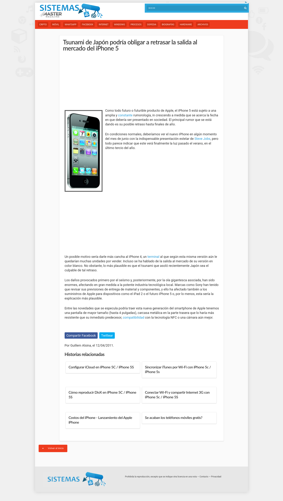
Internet (103, 25)
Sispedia (151, 25)
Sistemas (71, 11)
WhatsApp (70, 25)
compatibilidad (133, 317)
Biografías (168, 25)
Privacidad (216, 476)
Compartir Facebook (81, 335)
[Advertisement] (92, 80)
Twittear (107, 335)
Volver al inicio (53, 448)
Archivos (202, 25)
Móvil (55, 25)
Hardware (186, 25)
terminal (153, 257)
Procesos (136, 25)
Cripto (43, 25)
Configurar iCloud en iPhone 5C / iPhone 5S (101, 367)
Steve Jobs (202, 139)
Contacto (204, 476)
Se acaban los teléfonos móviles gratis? (173, 417)
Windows (119, 25)
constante (125, 115)
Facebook (87, 25)
